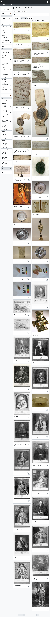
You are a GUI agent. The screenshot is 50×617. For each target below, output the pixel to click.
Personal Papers (6, 21)
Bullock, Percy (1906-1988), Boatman (6, 107)
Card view (23, 18)
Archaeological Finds (6, 29)
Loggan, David (6, 92)
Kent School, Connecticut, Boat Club (6, 102)
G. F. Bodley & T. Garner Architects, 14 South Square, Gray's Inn (6, 85)
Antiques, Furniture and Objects (6, 34)
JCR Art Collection (6, 43)
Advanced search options (20, 15)
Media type (4, 172)
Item (6, 169)
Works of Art (6, 27)
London (6, 60)
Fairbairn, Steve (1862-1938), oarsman (6, 122)
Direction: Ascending (44, 20)
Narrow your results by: (6, 8)
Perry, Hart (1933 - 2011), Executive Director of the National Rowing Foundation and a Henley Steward (6, 144)
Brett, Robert (6, 90)
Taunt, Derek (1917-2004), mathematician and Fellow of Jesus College (6, 74)
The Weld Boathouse (6, 117)
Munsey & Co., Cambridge (6, 80)
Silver (6, 25)
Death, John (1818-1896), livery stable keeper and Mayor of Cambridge (6, 127)
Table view (29, 18)
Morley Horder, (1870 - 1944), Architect (6, 157)
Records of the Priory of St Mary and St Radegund (6, 39)
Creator (4, 46)
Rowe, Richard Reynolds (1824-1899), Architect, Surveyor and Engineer (6, 64)
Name (3, 95)
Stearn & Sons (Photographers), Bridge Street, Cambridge (6, 53)
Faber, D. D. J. (6, 58)
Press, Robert (6, 70)
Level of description (4, 163)
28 (39, 615)
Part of (3, 13)
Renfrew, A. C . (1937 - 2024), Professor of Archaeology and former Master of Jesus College (6, 135)
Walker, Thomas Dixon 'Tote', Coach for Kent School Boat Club (6, 112)
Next (43, 615)
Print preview (17, 18)
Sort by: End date (34, 20)
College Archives (6, 19)
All (2, 16)
